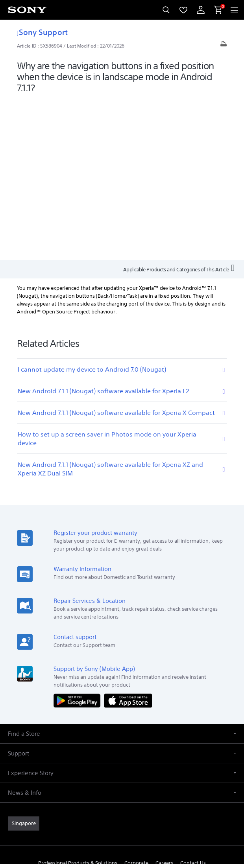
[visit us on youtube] (97, 721)
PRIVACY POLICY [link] (121, 818)
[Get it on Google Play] (79, 539)
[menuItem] (183, 10)
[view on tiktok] (147, 721)
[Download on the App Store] (128, 539)
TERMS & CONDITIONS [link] (122, 808)
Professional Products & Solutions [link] (77, 702)
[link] (23, 663)
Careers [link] (164, 702)
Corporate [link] (136, 702)
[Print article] (223, 46)
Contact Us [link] (193, 702)
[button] (122, 573)
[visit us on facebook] (113, 721)
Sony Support (42, 32)
